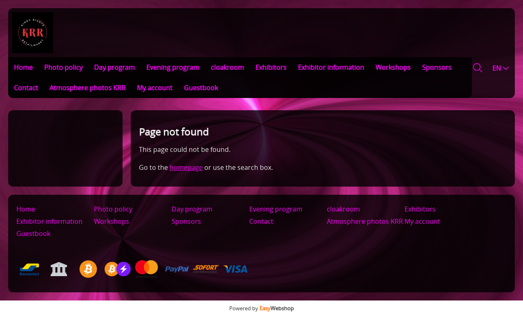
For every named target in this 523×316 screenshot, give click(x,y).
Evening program (172, 67)
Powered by (261, 308)
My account (154, 87)
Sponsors (436, 67)
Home (23, 67)
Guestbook (201, 87)
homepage (186, 167)
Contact (26, 87)
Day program (114, 67)
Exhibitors (270, 67)
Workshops (393, 67)
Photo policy (63, 67)
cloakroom (227, 67)
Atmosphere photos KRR (87, 87)
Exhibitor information (331, 67)
